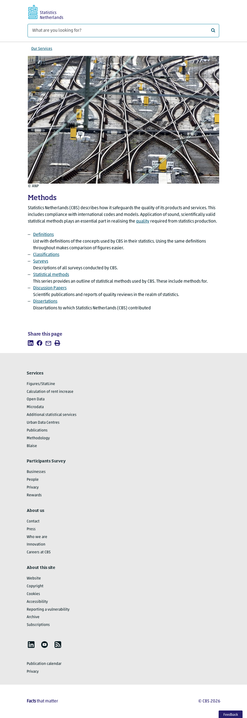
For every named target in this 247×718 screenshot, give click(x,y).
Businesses (36, 472)
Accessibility (37, 602)
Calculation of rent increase (50, 392)
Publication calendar (44, 664)
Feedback (230, 715)
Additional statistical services (51, 415)
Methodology (38, 438)
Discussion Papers (49, 288)
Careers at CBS (39, 552)
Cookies (33, 594)
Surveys (40, 261)
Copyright (35, 586)
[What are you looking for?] (123, 30)
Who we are (37, 537)
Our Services (41, 49)
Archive (33, 617)
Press (31, 529)
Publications (37, 430)
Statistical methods (51, 275)
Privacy (33, 487)
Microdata (35, 407)
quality (142, 221)
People (33, 480)
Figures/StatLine (41, 384)
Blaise (32, 446)
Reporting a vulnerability (48, 609)
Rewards (34, 495)
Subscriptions (38, 625)
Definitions (43, 235)
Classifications (46, 255)
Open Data (36, 399)
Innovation (36, 544)
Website (34, 578)
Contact (33, 521)
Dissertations (45, 301)
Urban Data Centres (43, 423)
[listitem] (30, 343)
